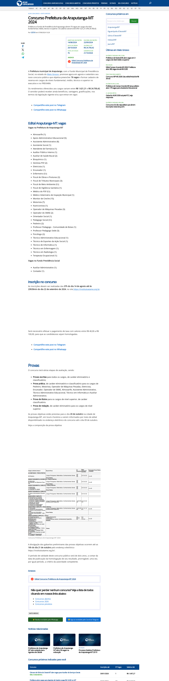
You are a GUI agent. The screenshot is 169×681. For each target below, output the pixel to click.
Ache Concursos (34, 13)
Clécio (33, 32)
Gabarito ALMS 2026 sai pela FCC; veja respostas (119, 96)
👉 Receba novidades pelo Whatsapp (45, 619)
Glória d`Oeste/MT (114, 35)
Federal (31, 8)
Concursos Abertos (72, 3)
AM (44, 8)
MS (81, 8)
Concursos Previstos (91, 3)
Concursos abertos (43, 599)
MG (77, 8)
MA (72, 8)
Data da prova (73, 45)
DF (60, 8)
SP (135, 8)
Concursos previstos (43, 604)
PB (93, 8)
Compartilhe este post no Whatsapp (50, 109)
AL (40, 8)
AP (49, 8)
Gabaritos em (88, 51)
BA (53, 8)
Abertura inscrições (75, 40)
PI (101, 8)
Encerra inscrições (90, 40)
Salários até (88, 45)
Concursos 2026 (42, 601)
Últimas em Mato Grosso (117, 50)
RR (120, 8)
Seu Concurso (123, 3)
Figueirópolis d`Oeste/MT (117, 31)
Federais (104, 3)
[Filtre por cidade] (118, 21)
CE (56, 8)
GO (68, 8)
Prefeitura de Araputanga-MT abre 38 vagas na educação (63, 650)
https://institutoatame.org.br (86, 289)
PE (97, 8)
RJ (108, 8)
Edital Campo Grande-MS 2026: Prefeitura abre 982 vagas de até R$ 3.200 (121, 68)
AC (37, 8)
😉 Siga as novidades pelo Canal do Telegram (83, 619)
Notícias (134, 3)
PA (90, 8)
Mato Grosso (45, 13)
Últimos (113, 3)
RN (112, 8)
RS (124, 8)
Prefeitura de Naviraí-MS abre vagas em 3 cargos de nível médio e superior (120, 59)
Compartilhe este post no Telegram (50, 105)
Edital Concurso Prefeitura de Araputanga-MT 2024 (82, 61)
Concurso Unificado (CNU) (53, 3)
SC (128, 8)
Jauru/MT (111, 44)
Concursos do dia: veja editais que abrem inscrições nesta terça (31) (120, 106)
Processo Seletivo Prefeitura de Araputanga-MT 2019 (89, 651)
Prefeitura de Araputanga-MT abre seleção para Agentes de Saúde (38, 650)
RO (116, 8)
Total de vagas (73, 51)
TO (139, 8)
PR (104, 8)
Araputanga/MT (114, 27)
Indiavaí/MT (112, 40)
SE (131, 8)
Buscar (134, 21)
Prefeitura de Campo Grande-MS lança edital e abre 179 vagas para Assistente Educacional (122, 87)
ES (64, 8)
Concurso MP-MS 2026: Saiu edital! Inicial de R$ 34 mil (122, 78)
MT (86, 8)
